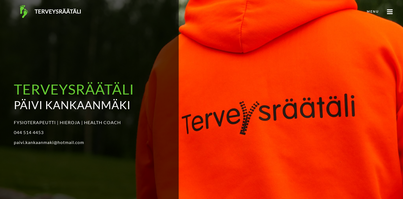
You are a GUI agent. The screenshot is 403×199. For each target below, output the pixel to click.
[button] (201, 11)
